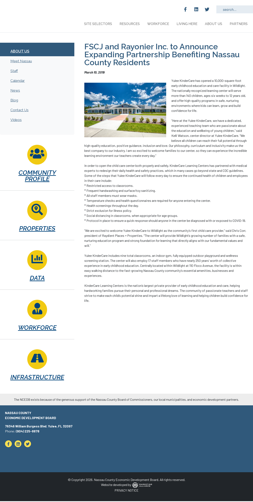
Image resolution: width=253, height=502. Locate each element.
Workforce (37, 328)
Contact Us (19, 111)
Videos (16, 121)
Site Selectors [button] (98, 24)
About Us (19, 52)
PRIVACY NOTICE (126, 491)
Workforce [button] (158, 24)
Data (37, 278)
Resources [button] (130, 24)
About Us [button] (214, 24)
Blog (14, 101)
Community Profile (37, 176)
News (15, 91)
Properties (37, 229)
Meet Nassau (21, 62)
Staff (14, 72)
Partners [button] (239, 24)
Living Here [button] (187, 24)
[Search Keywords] (234, 9)
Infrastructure (37, 378)
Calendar (17, 81)
